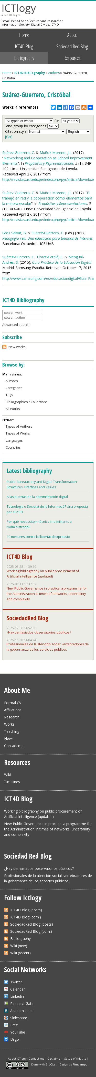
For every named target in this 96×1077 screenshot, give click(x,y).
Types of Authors (19, 426)
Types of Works (18, 433)
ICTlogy (19, 10)
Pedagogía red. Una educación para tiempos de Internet (47, 238)
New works (17, 347)
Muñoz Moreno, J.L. (56, 152)
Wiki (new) (18, 945)
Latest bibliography (29, 471)
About (72, 34)
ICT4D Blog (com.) (25, 917)
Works (9, 724)
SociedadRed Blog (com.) (31, 931)
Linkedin (17, 996)
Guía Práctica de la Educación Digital (61, 262)
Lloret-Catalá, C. (50, 256)
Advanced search (15, 324)
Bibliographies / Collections (27, 401)
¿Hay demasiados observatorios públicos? (39, 632)
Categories (14, 387)
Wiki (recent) (20, 952)
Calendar (17, 989)
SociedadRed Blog (27, 618)
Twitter (16, 982)
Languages (14, 440)
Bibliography (24, 57)
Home (24, 34)
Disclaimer (54, 1058)
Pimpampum (81, 1064)
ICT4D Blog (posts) (26, 909)
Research (11, 717)
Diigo (14, 1039)
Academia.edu (22, 1010)
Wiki (7, 774)
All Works (13, 408)
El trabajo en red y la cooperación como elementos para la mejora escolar (47, 198)
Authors (54, 73)
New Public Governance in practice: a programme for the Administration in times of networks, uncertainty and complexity (47, 593)
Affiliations (13, 709)
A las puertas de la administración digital (37, 496)
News (9, 738)
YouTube (17, 1032)
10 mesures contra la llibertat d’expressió (38, 536)
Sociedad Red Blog (72, 46)
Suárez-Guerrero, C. (18, 152)
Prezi (14, 1025)
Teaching (11, 731)
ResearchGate (22, 1003)
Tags (9, 394)
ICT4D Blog (24, 46)
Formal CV (12, 702)
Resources (72, 57)
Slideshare (18, 1017)
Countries (13, 447)
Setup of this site (75, 1058)
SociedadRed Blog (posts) (31, 924)
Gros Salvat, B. (14, 232)
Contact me (14, 745)
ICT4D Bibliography (29, 73)
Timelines (12, 781)
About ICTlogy (17, 1058)
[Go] (8, 136)
